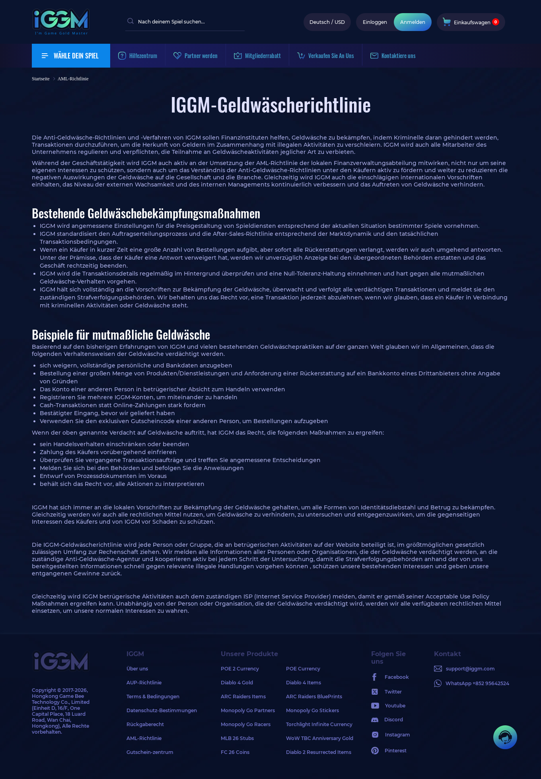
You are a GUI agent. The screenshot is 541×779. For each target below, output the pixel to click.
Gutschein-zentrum (149, 752)
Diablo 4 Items (303, 683)
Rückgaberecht (145, 724)
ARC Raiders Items (243, 696)
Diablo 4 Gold (237, 683)
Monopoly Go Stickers (312, 710)
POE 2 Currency (240, 669)
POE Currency (303, 669)
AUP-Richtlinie (144, 683)
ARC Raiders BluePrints (314, 696)
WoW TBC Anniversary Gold (318, 738)
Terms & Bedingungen (152, 696)
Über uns (137, 669)
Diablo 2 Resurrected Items (318, 752)
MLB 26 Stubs (237, 738)
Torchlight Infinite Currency (318, 724)
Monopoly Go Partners (248, 710)
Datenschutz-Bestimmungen (161, 710)
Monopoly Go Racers (245, 724)
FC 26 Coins (235, 752)
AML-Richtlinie (144, 738)
